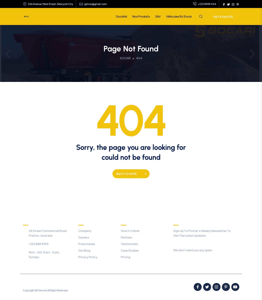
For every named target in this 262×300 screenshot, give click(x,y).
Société (121, 16)
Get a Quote (223, 16)
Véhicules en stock (179, 16)
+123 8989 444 (204, 4)
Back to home (126, 173)
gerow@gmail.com (95, 3)
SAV (158, 16)
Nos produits (141, 16)
